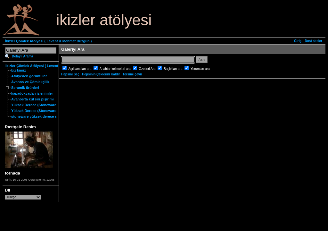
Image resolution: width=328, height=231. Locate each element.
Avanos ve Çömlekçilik (30, 82)
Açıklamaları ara (80, 69)
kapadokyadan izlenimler (32, 93)
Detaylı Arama (22, 56)
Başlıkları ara (173, 69)
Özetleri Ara (147, 69)
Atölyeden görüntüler (29, 76)
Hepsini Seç (70, 74)
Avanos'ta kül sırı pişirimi (32, 99)
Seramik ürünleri (25, 88)
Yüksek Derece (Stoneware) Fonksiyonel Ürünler (52, 105)
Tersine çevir (132, 74)
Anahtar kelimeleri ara (116, 69)
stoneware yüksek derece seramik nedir (44, 116)
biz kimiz (18, 70)
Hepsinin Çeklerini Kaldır (101, 74)
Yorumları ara (200, 69)
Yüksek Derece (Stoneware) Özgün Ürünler (47, 111)
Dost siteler (313, 41)
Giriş (297, 41)
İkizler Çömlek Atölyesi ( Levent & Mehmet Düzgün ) (48, 41)
